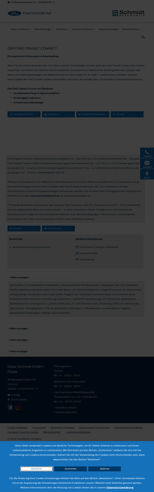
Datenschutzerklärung (119, 487)
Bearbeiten (36, 468)
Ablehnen (104, 468)
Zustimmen (70, 468)
